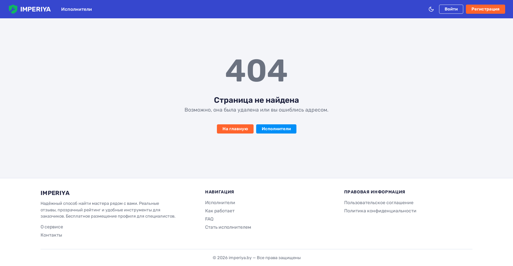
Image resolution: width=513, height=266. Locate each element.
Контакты (51, 235)
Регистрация (485, 9)
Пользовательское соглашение (379, 202)
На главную (235, 128)
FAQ (209, 219)
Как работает (220, 211)
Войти (451, 9)
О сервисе (52, 227)
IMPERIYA (29, 9)
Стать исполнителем (228, 227)
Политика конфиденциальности (380, 211)
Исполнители (76, 9)
